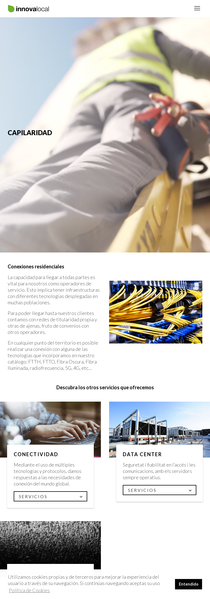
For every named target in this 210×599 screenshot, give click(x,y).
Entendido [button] (189, 584)
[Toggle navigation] (197, 8)
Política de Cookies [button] (29, 590)
